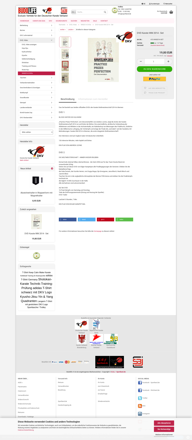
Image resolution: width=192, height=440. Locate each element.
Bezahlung (61, 392)
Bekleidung (24, 28)
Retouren (21, 415)
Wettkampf (24, 95)
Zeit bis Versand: (140, 47)
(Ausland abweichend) (157, 48)
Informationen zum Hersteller (93, 101)
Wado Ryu (25, 72)
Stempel (23, 105)
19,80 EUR (36, 241)
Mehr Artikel (24, 163)
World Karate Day (26, 115)
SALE (95, 21)
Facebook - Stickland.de (150, 393)
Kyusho (24, 58)
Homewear (24, 21)
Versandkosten (23, 398)
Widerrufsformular (24, 406)
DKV (50, 21)
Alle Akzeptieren (164, 423)
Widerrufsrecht (23, 402)
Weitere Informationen (164, 435)
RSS (143, 408)
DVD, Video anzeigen (29, 47)
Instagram (146, 416)
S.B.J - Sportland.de (118, 374)
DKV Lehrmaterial (26, 38)
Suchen (74, 21)
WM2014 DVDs (27, 76)
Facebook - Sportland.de (151, 385)
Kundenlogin (154, 4)
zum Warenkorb (103, 389)
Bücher (22, 33)
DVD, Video (24, 43)
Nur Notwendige (164, 429)
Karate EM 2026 (39, 21)
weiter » (63, 32)
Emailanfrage (102, 396)
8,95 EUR (36, 203)
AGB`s (20, 385)
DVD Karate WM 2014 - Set (36, 236)
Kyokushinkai (26, 54)
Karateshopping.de (64, 408)
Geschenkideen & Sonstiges (30, 90)
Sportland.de (62, 404)
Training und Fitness (29, 69)
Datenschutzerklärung (26, 430)
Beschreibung (67, 101)
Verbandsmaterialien (27, 85)
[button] (67, 222)
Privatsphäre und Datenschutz (28, 411)
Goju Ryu (25, 51)
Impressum (22, 394)
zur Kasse (101, 392)
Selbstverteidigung (28, 61)
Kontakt (104, 21)
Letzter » (71, 32)
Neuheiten (85, 21)
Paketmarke (22, 389)
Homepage (98, 234)
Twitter (144, 401)
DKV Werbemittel (26, 120)
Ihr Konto (101, 385)
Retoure (60, 385)
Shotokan (25, 65)
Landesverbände (26, 110)
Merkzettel (167, 4)
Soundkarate (61, 21)
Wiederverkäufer (104, 404)
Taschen (23, 80)
